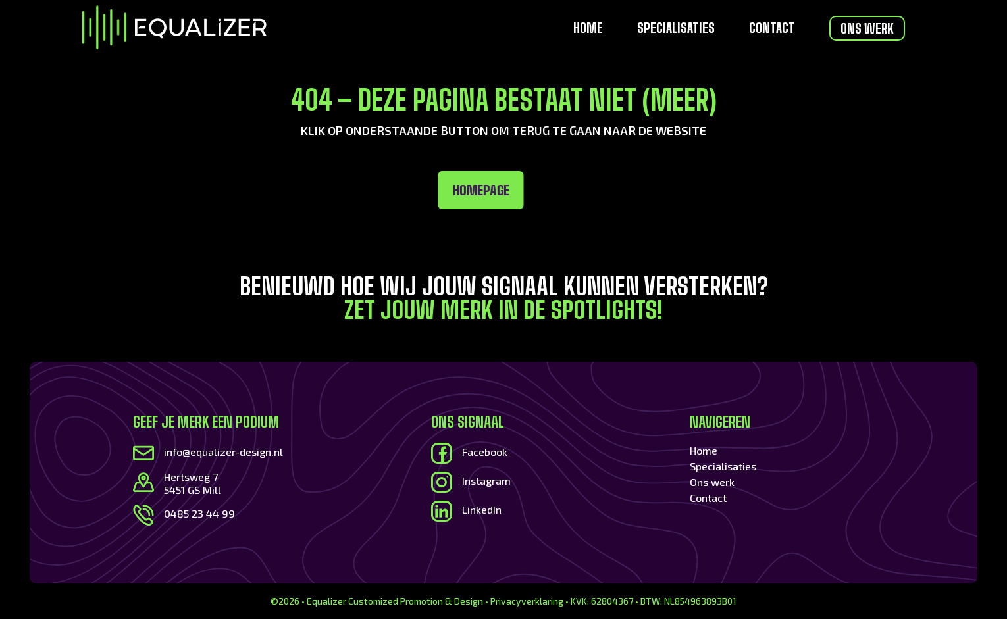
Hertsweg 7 (191, 476)
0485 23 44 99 (199, 513)
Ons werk (867, 28)
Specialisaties (676, 29)
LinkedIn (482, 509)
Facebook (484, 451)
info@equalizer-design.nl (223, 451)
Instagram (486, 480)
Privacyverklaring (526, 601)
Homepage (327, 190)
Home (588, 29)
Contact (772, 29)
